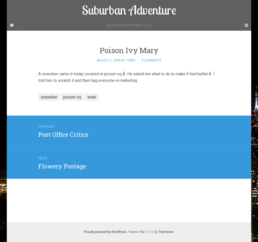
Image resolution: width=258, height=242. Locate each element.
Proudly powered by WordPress (105, 232)
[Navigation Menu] (246, 25)
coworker (49, 97)
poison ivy (72, 97)
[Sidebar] (12, 25)
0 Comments (151, 60)
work (91, 97)
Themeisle (165, 232)
